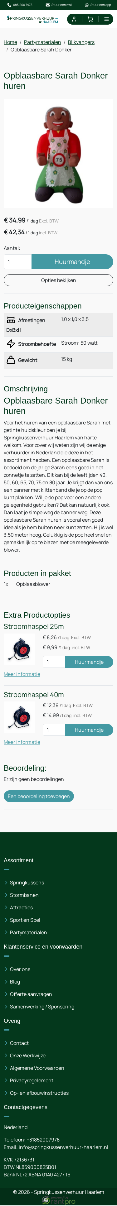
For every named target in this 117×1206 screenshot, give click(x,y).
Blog (15, 982)
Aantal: (12, 248)
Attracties (21, 908)
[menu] (107, 19)
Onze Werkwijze (28, 1056)
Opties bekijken (58, 280)
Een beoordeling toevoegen (39, 796)
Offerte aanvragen (31, 994)
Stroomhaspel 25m (34, 626)
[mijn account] (74, 19)
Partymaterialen (42, 42)
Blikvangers (81, 42)
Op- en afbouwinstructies (39, 1093)
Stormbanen (24, 895)
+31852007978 (43, 1140)
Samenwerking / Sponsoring (42, 1007)
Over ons (20, 969)
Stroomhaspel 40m (34, 694)
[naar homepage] (32, 19)
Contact (19, 1043)
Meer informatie (22, 674)
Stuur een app (97, 4)
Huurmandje (72, 261)
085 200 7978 (19, 4)
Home (10, 42)
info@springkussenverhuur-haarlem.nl (63, 1147)
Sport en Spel (25, 920)
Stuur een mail (58, 4)
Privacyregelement (31, 1081)
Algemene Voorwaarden (37, 1068)
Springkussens (27, 883)
